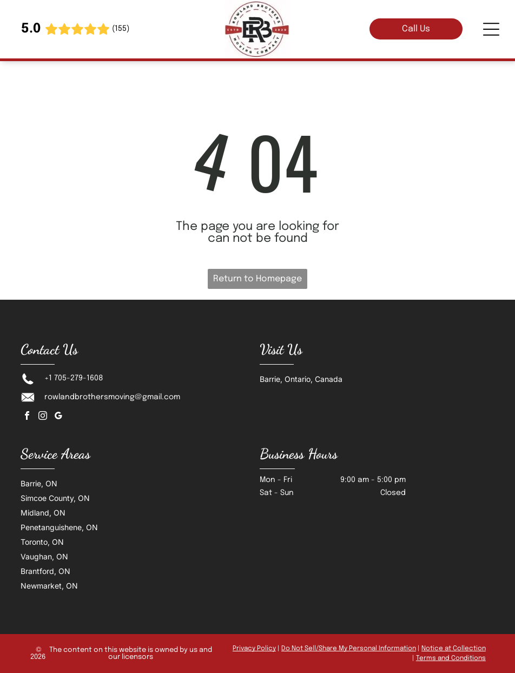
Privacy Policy (254, 648)
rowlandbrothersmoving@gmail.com (112, 397)
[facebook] (27, 417)
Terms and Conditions (451, 658)
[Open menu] (491, 29)
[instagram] (42, 417)
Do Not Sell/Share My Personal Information (348, 648)
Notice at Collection (453, 648)
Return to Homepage (257, 278)
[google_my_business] (58, 417)
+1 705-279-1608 (73, 378)
